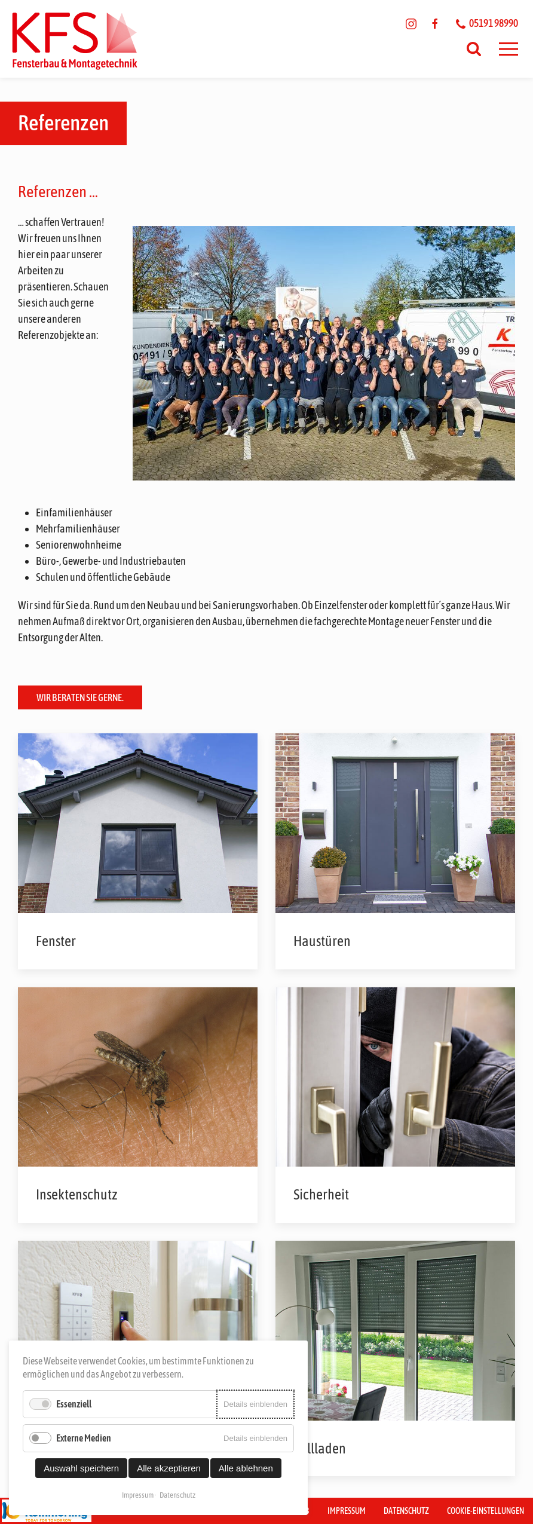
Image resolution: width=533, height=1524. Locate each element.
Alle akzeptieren (169, 1468)
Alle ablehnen (246, 1468)
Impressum (346, 1511)
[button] (508, 49)
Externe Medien (83, 1438)
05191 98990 (487, 23)
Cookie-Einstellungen (485, 1511)
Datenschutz (406, 1511)
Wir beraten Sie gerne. (80, 697)
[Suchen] (474, 49)
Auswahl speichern (81, 1468)
